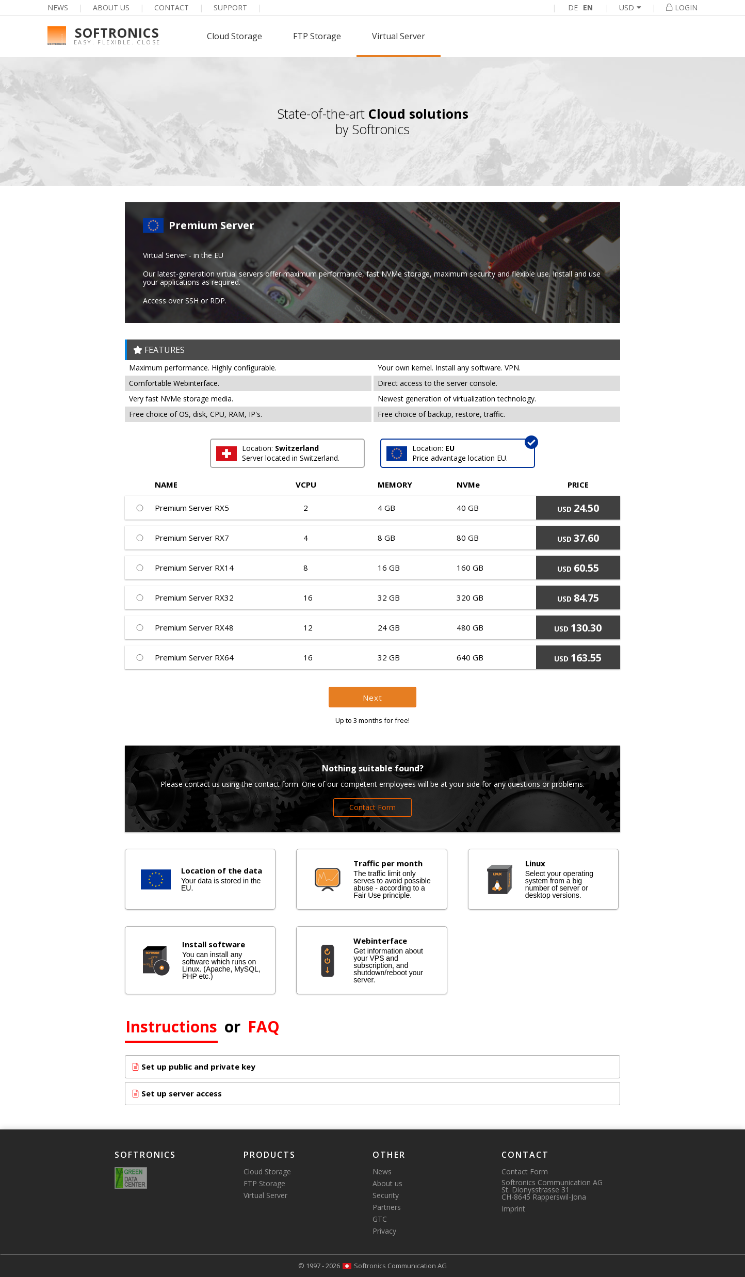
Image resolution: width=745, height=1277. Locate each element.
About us (111, 7)
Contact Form (372, 807)
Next (372, 697)
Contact (171, 7)
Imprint (513, 1209)
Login (682, 7)
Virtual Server (398, 36)
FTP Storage (317, 36)
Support (230, 7)
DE (573, 7)
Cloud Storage (234, 36)
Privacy (384, 1231)
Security (385, 1195)
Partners (386, 1207)
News (57, 7)
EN (588, 7)
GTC (379, 1219)
